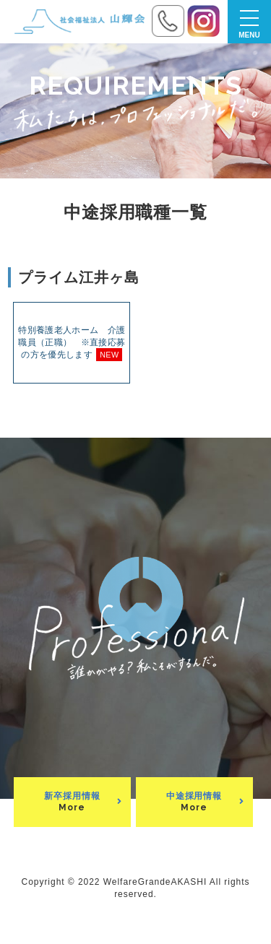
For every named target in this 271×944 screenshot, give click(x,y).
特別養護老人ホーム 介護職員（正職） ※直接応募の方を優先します (71, 343)
